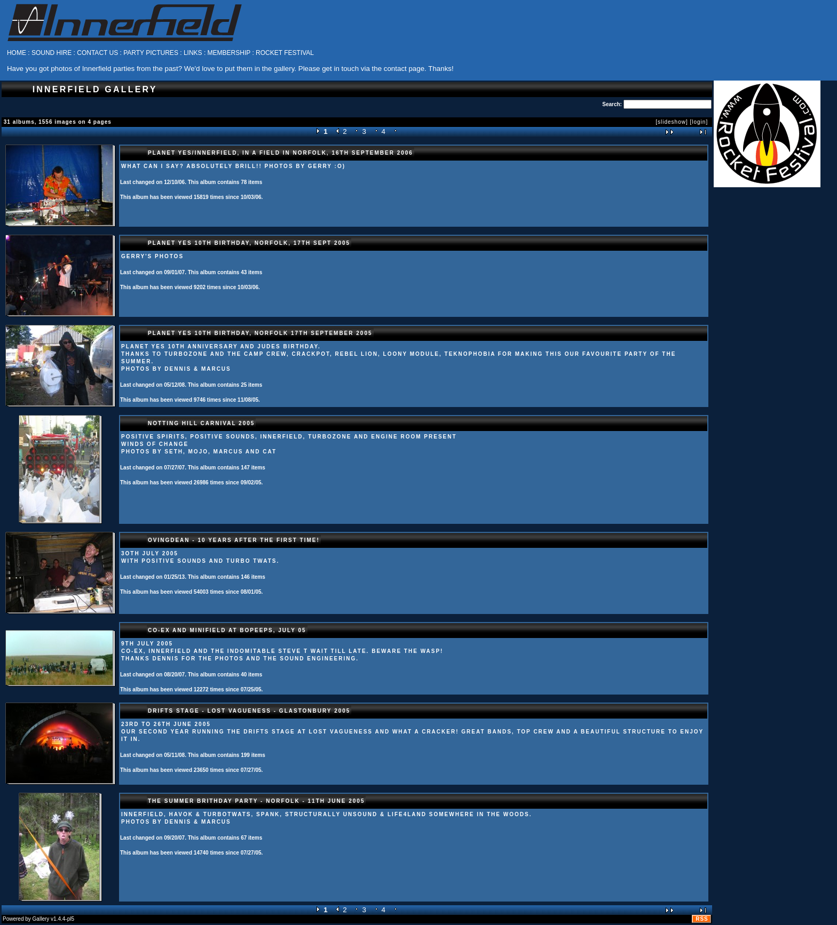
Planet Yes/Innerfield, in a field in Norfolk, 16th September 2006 (280, 153)
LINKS (193, 53)
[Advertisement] (767, 347)
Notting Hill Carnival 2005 (201, 423)
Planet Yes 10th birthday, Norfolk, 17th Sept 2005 (249, 243)
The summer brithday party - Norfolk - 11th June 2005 (256, 801)
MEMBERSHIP (229, 53)
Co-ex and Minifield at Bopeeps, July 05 (227, 630)
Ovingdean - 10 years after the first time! (234, 540)
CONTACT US (97, 53)
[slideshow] (672, 122)
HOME (16, 53)
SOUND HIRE (51, 53)
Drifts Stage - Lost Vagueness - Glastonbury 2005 (249, 711)
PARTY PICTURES (150, 53)
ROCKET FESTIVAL (284, 53)
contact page (404, 69)
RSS (702, 919)
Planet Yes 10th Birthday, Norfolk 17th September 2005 (260, 333)
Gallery (41, 919)
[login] (699, 122)
